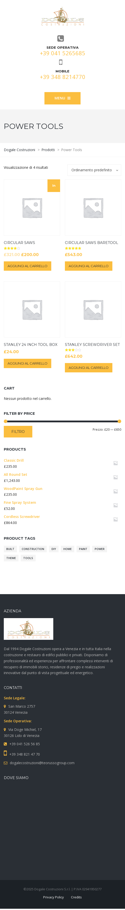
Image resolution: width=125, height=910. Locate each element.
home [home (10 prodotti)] (67, 549)
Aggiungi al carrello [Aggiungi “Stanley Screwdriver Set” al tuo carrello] (89, 368)
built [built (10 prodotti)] (10, 549)
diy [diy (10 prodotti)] (54, 549)
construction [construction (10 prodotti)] (33, 549)
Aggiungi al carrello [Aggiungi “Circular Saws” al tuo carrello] (27, 266)
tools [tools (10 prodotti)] (28, 558)
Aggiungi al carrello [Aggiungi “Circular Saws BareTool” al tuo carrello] (89, 266)
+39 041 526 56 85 (24, 743)
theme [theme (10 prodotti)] (11, 558)
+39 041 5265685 (62, 53)
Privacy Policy (53, 897)
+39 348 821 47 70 (24, 754)
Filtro (18, 431)
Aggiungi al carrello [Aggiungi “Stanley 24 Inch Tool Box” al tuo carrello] (27, 363)
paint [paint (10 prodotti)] (83, 549)
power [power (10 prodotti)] (100, 549)
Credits (76, 897)
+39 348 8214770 (62, 76)
